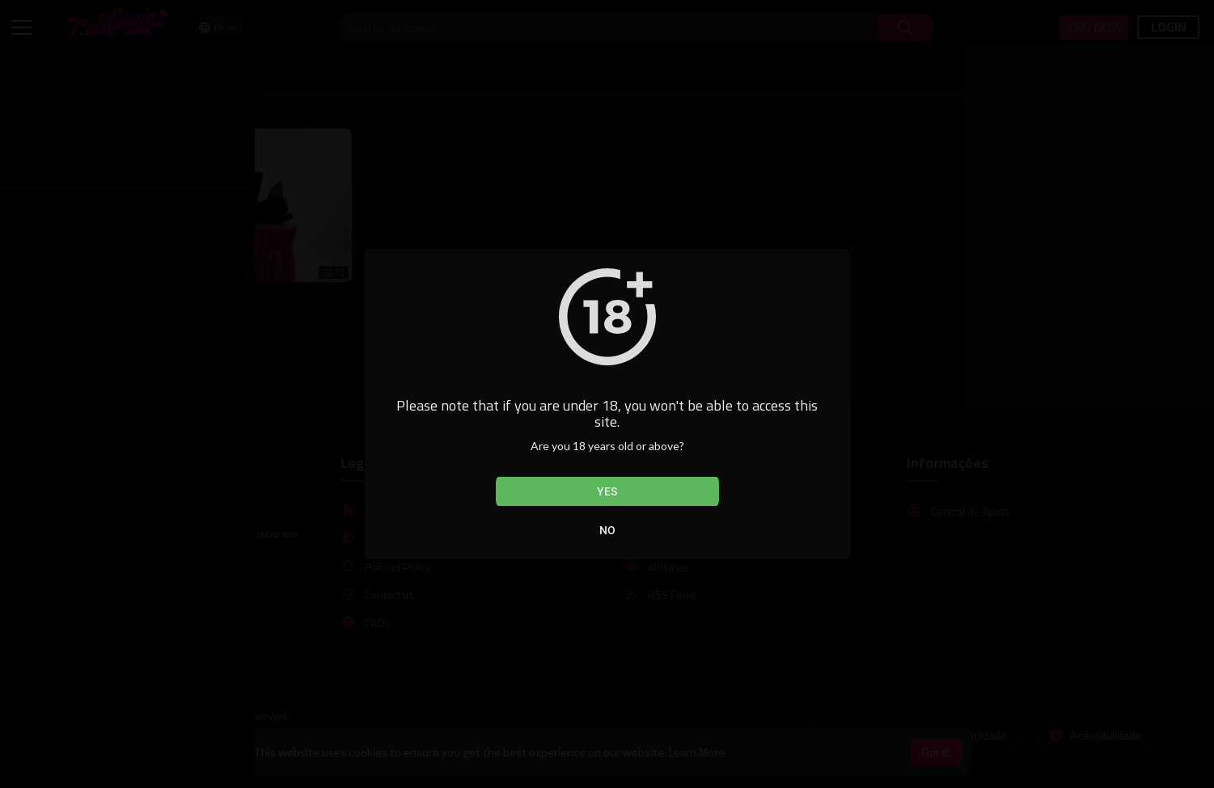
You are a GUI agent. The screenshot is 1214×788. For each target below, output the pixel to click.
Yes (607, 491)
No (607, 530)
